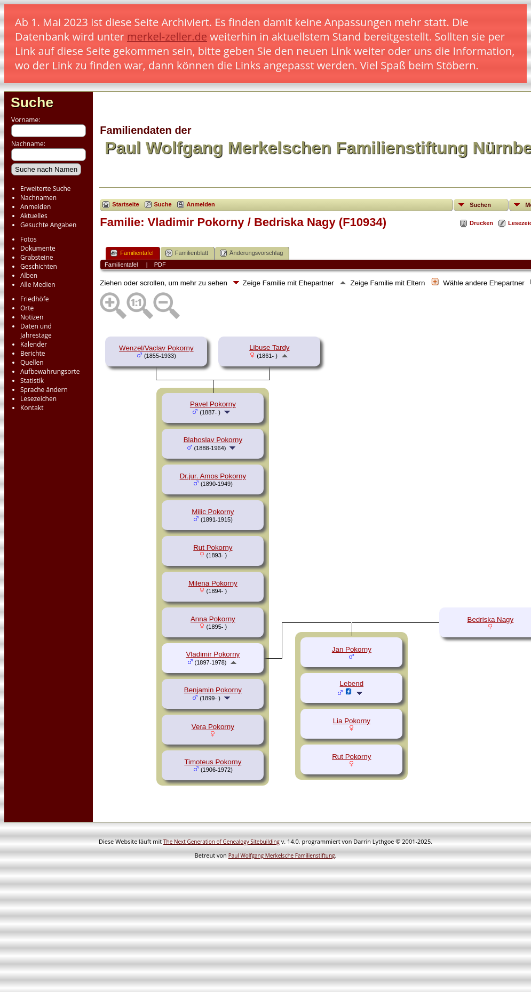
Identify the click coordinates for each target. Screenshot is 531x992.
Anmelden (35, 206)
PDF (160, 264)
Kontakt (31, 407)
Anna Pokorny (213, 619)
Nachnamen (38, 197)
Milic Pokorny (213, 512)
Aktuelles (33, 215)
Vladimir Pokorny (213, 654)
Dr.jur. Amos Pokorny (213, 476)
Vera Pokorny (213, 727)
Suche (32, 102)
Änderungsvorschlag (251, 253)
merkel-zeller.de (167, 36)
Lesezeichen (38, 398)
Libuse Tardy (269, 347)
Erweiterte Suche (45, 188)
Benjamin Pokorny (213, 690)
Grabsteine (36, 257)
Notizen (31, 317)
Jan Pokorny (351, 649)
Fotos (28, 239)
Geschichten (38, 266)
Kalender (33, 344)
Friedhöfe (34, 298)
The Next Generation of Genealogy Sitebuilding (221, 841)
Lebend (351, 683)
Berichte (32, 353)
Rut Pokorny (212, 547)
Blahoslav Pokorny (213, 440)
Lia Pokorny (351, 721)
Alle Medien (38, 284)
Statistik (32, 380)
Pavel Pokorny (213, 404)
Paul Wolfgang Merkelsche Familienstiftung (281, 855)
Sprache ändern (44, 389)
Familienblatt (186, 253)
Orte (27, 308)
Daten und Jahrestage (36, 331)
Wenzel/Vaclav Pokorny (156, 348)
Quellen (32, 362)
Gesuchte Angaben (48, 224)
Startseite (125, 204)
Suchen (480, 205)
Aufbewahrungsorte (50, 371)
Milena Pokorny (212, 583)
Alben (28, 275)
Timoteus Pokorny (212, 762)
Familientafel (131, 253)
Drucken (481, 223)
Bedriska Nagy (490, 619)
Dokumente (38, 248)
